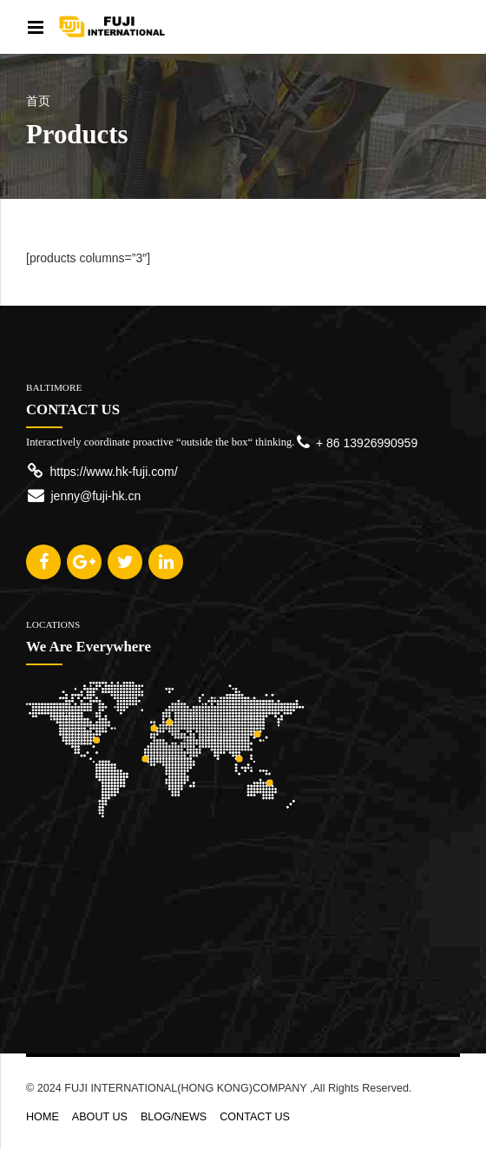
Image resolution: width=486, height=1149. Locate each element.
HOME (42, 1117)
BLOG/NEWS (174, 1117)
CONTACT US (255, 1117)
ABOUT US (100, 1117)
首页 (38, 101)
